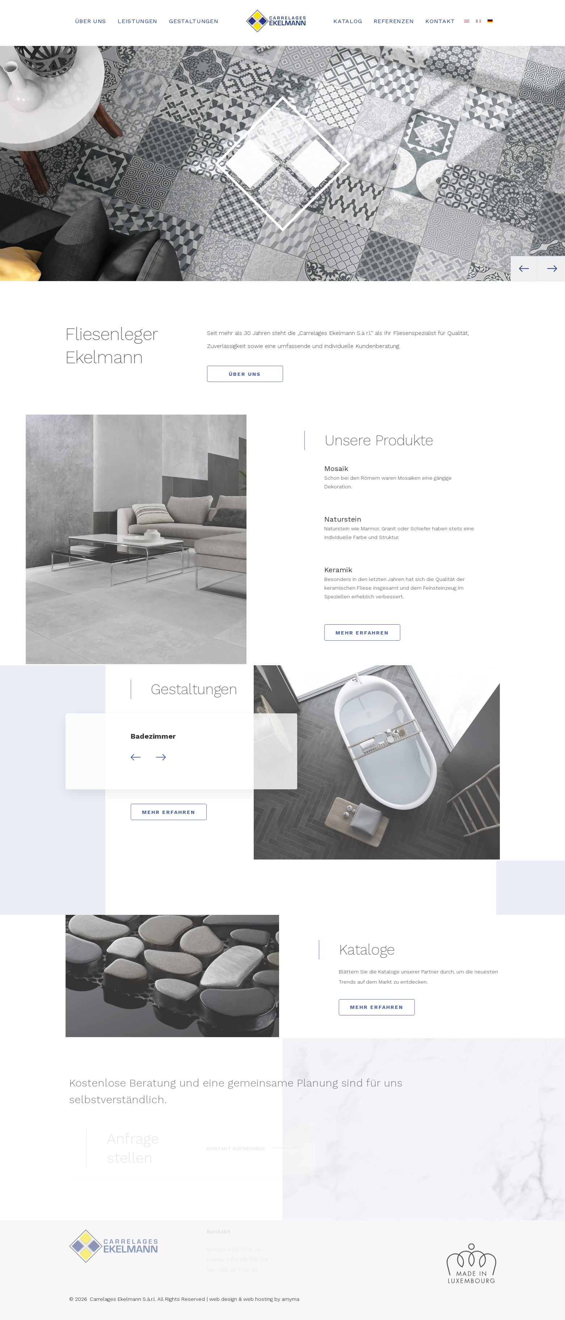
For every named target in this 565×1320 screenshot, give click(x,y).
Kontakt (440, 21)
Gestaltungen (193, 21)
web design (223, 1299)
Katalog (347, 21)
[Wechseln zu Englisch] (466, 21)
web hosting (258, 1299)
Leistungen (137, 21)
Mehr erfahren (376, 633)
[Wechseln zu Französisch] (478, 21)
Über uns (90, 21)
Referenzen (394, 21)
